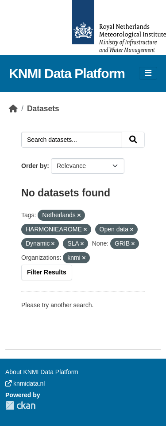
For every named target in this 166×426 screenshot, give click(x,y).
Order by (34, 165)
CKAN (20, 405)
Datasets (43, 108)
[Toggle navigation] (148, 73)
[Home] (13, 108)
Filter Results (46, 272)
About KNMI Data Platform (41, 371)
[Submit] (133, 140)
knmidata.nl (25, 383)
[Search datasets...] (71, 140)
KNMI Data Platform (67, 73)
